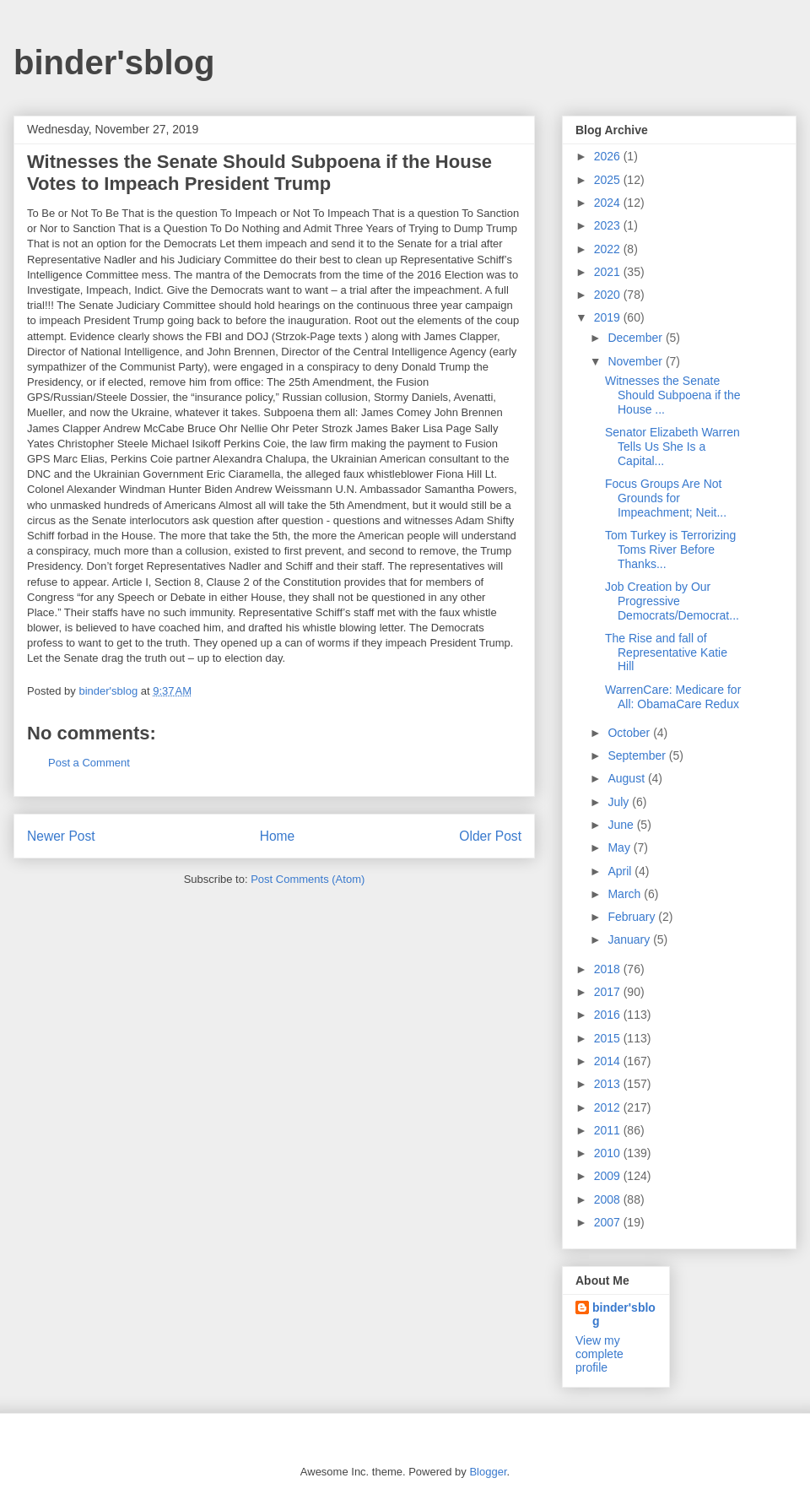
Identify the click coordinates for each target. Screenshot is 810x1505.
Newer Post (61, 836)
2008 (609, 1199)
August (627, 778)
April (621, 871)
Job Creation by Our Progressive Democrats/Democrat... (672, 601)
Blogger (487, 1471)
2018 (609, 969)
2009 (609, 1176)
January (630, 939)
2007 (609, 1222)
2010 (609, 1153)
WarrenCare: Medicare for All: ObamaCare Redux (673, 697)
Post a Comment (89, 762)
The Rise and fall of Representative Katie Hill (666, 652)
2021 (609, 272)
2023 (609, 225)
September (638, 755)
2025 (609, 180)
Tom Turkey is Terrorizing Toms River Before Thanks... (670, 549)
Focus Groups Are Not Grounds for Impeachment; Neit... (665, 498)
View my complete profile (599, 1354)
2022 (609, 249)
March (626, 894)
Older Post (490, 836)
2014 (609, 1061)
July (620, 802)
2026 (609, 156)
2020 (609, 294)
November (636, 361)
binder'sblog (114, 62)
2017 (609, 992)
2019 (609, 317)
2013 (609, 1084)
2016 (609, 1014)
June (622, 824)
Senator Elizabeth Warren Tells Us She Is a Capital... (672, 446)
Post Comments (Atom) (307, 879)
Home (277, 836)
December (636, 337)
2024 (609, 202)
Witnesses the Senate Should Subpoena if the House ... (673, 395)
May (620, 847)
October (630, 732)
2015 (609, 1038)
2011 (609, 1130)
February (633, 916)
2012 (609, 1107)
